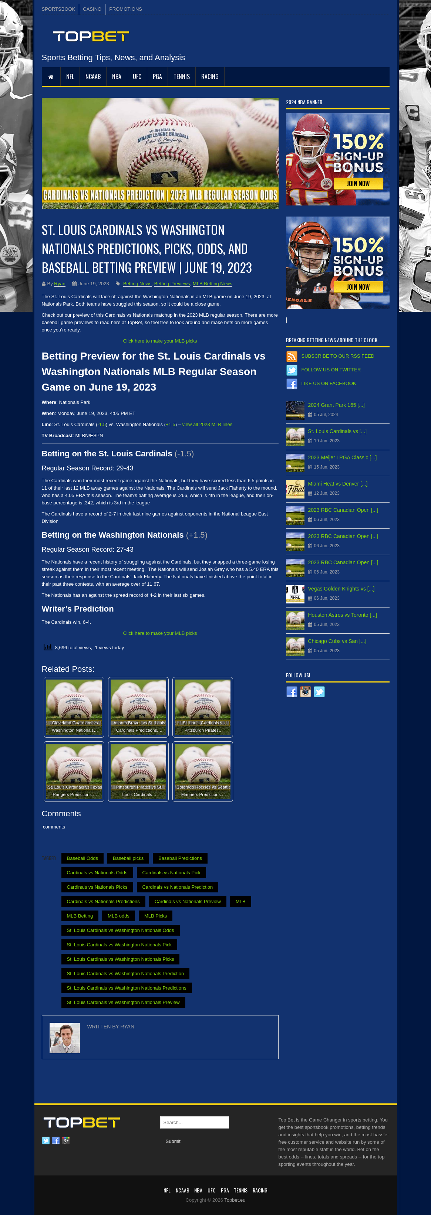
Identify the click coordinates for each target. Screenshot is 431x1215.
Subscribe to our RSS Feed (338, 356)
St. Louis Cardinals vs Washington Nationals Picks (120, 959)
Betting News (137, 283)
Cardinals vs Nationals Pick (171, 872)
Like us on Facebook (329, 383)
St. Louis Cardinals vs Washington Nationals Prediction (125, 973)
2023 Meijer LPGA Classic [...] (342, 457)
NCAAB (93, 76)
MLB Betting (80, 916)
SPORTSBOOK (58, 9)
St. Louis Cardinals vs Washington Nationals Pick (119, 944)
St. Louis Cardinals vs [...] (337, 431)
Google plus (66, 1141)
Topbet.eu (234, 1200)
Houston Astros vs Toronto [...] (342, 615)
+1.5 (170, 424)
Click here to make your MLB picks (160, 341)
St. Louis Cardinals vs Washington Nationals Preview (123, 1002)
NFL (70, 76)
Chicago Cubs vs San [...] (337, 641)
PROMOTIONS (125, 9)
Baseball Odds (82, 858)
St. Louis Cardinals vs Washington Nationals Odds (120, 930)
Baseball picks (128, 858)
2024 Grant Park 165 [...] (336, 405)
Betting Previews (172, 283)
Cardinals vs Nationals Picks (97, 887)
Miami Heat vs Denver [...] (338, 484)
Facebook (56, 1141)
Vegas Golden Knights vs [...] (341, 589)
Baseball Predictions (180, 858)
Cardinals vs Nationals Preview (188, 901)
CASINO (92, 9)
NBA (116, 76)
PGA (157, 76)
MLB (241, 901)
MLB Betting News (212, 283)
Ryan (59, 283)
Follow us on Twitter (331, 369)
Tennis (182, 76)
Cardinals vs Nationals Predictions (103, 901)
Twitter (46, 1141)
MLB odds (118, 916)
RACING (210, 76)
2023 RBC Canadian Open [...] (343, 510)
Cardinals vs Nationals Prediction (177, 887)
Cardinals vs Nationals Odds (97, 872)
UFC (137, 76)
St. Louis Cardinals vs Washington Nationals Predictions (126, 988)
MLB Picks (155, 916)
